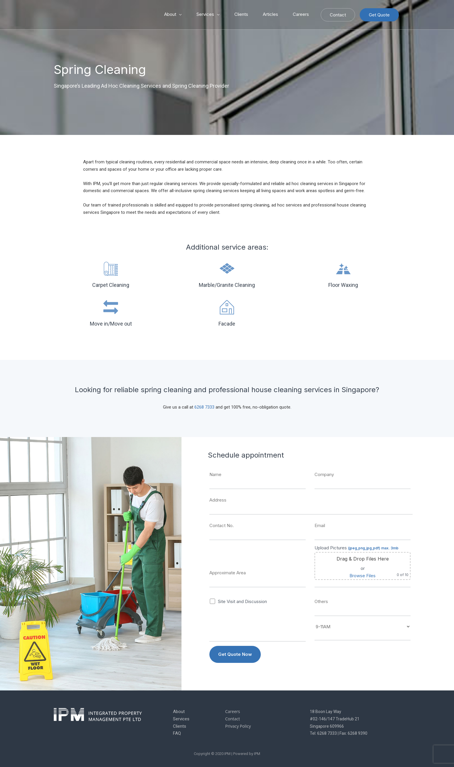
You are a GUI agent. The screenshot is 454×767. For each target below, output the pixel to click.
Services (205, 14)
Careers (301, 14)
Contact (338, 15)
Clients (241, 14)
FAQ (177, 733)
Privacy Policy (238, 726)
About (170, 14)
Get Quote (379, 15)
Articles (270, 14)
